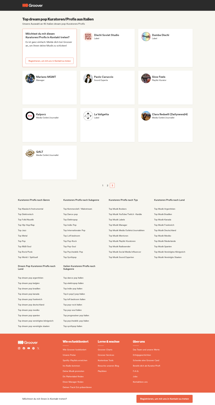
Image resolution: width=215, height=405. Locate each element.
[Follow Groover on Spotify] (33, 348)
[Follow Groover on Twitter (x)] (38, 348)
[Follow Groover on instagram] (19, 348)
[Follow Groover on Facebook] (24, 348)
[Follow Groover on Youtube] (28, 348)
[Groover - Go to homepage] (40, 342)
